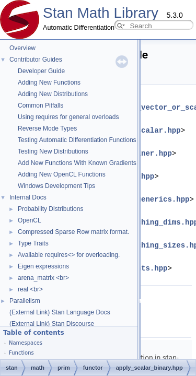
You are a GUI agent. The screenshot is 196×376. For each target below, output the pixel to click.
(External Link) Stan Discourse (51, 323)
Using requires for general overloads (68, 117)
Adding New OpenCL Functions (62, 174)
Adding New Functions (49, 82)
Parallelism (24, 300)
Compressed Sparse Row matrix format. (73, 232)
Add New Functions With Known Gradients (77, 163)
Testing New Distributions (53, 151)
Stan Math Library (100, 13)
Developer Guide (41, 71)
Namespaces (25, 343)
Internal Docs (28, 197)
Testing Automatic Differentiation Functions (77, 140)
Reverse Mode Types (47, 128)
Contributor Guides (35, 59)
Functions (21, 353)
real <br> (30, 289)
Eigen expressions (43, 266)
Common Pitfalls (40, 105)
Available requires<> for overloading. (69, 254)
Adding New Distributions (53, 94)
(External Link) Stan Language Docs (59, 312)
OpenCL (29, 220)
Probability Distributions (50, 209)
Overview (22, 48)
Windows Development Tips (56, 186)
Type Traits (33, 243)
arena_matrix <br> (43, 277)
